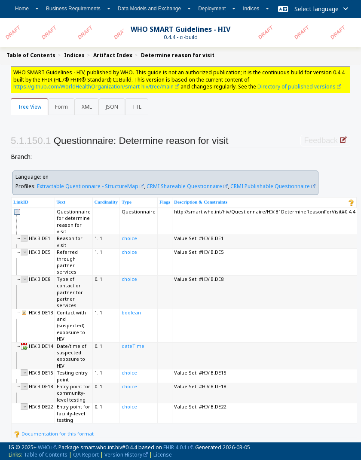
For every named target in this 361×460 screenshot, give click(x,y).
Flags (164, 201)
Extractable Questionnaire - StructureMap (87, 186)
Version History (123, 454)
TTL (136, 106)
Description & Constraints (200, 201)
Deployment (217, 9)
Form (61, 106)
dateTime (133, 346)
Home (27, 9)
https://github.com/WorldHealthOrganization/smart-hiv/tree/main (93, 86)
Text (61, 201)
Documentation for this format (53, 433)
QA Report (86, 454)
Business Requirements (78, 9)
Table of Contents (45, 454)
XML (87, 106)
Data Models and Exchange (154, 9)
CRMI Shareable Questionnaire (184, 186)
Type (127, 201)
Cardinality (106, 201)
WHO (44, 447)
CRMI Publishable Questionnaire (270, 186)
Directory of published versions (296, 86)
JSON (112, 106)
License (162, 454)
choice (129, 238)
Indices (256, 9)
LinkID (20, 201)
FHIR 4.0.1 (175, 447)
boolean (131, 312)
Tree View (29, 106)
